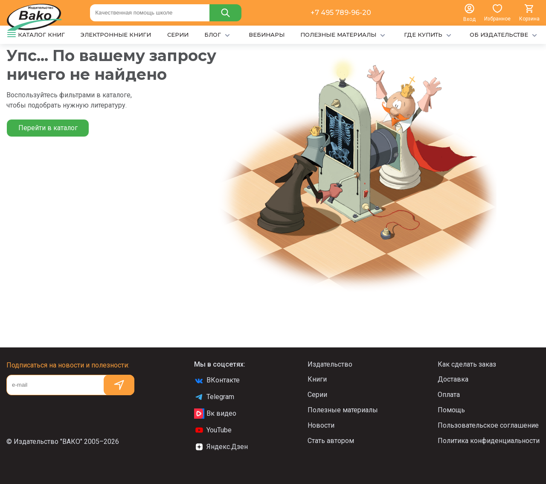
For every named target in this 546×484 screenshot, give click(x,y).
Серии (317, 395)
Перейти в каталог (48, 128)
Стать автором (331, 441)
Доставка (453, 379)
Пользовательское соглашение (488, 425)
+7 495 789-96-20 (341, 13)
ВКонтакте (217, 380)
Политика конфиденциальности (489, 441)
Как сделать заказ (467, 364)
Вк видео (215, 413)
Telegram (214, 397)
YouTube (213, 430)
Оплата (449, 395)
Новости (321, 425)
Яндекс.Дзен (221, 447)
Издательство (330, 364)
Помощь (451, 410)
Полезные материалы (343, 410)
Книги (317, 379)
